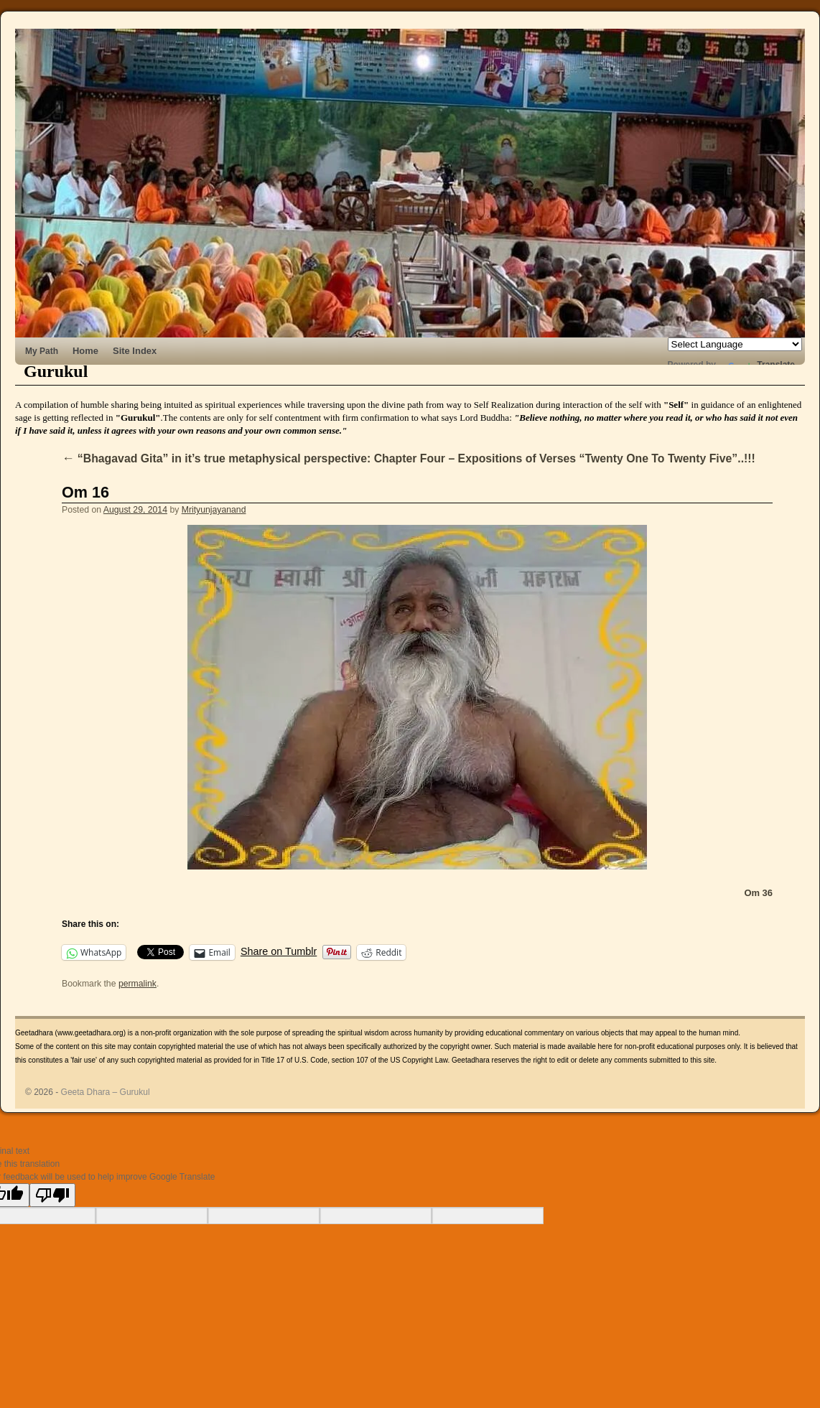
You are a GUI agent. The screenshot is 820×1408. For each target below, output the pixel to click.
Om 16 (85, 492)
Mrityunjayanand (214, 510)
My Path (41, 351)
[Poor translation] (52, 1195)
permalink (137, 984)
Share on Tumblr (279, 951)
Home (85, 350)
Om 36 (758, 892)
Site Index (135, 350)
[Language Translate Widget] (735, 344)
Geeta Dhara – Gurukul (105, 1092)
